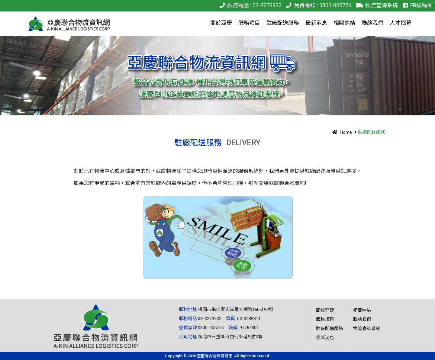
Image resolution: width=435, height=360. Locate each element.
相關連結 (362, 310)
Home (341, 132)
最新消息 (325, 337)
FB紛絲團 (417, 5)
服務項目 (325, 319)
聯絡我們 (362, 319)
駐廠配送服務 (329, 328)
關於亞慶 (325, 310)
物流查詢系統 (376, 5)
